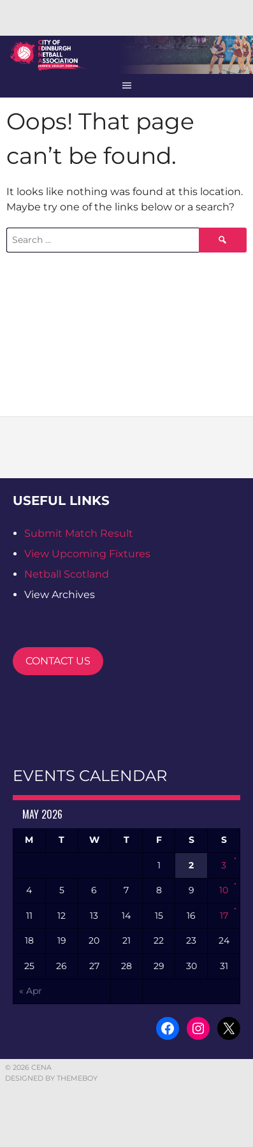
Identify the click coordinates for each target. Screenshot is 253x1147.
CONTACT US (57, 661)
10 (223, 890)
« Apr (30, 991)
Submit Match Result (78, 533)
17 (224, 915)
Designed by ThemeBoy (51, 1078)
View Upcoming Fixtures (87, 554)
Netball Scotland (66, 574)
